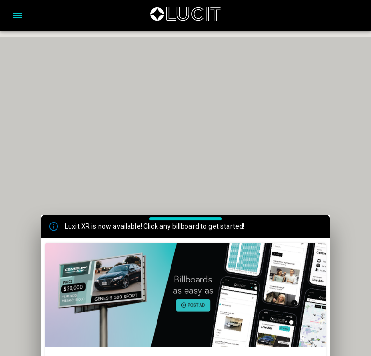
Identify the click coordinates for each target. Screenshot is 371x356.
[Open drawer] (17, 15)
